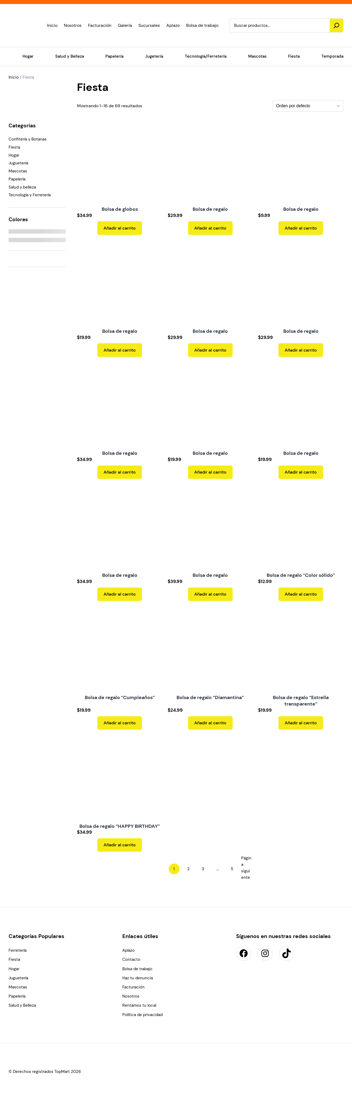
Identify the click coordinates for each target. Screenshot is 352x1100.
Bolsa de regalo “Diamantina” (210, 697)
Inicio (14, 77)
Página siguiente (246, 867)
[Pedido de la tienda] (308, 106)
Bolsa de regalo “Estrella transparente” (301, 700)
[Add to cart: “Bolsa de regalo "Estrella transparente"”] (300, 723)
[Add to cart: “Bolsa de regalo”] (210, 228)
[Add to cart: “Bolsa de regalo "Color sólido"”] (300, 594)
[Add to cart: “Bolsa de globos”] (119, 228)
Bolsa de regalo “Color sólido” (301, 575)
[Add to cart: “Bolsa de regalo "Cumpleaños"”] (119, 723)
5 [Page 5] (232, 869)
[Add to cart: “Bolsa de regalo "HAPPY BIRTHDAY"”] (119, 845)
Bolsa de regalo (210, 209)
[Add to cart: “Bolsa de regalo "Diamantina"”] (210, 723)
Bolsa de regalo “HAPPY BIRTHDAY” (119, 826)
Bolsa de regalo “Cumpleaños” (120, 697)
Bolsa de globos (120, 209)
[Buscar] (336, 25)
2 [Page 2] (188, 869)
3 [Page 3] (203, 869)
